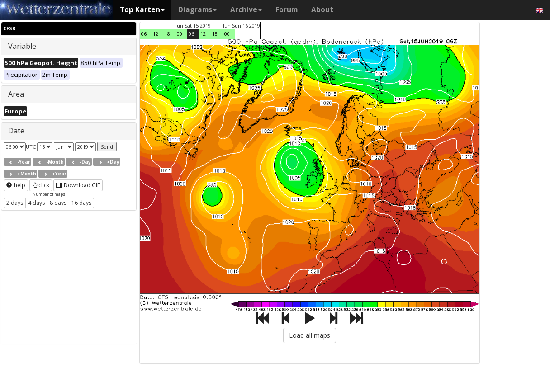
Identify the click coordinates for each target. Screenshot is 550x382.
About (322, 9)
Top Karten (142, 9)
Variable (22, 46)
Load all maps (309, 335)
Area (16, 94)
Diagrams (197, 9)
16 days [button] (81, 203)
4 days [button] (36, 203)
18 (167, 33)
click (40, 185)
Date (16, 131)
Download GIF (78, 185)
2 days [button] (14, 203)
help (15, 185)
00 (179, 33)
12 (155, 33)
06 (144, 33)
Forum (286, 9)
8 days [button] (58, 203)
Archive (246, 9)
